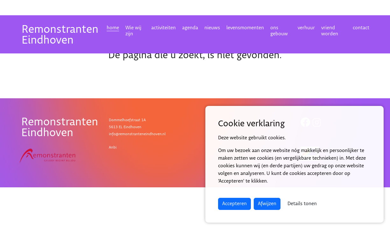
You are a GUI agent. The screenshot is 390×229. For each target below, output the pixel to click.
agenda (190, 27)
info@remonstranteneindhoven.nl (137, 134)
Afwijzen (267, 203)
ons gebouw (279, 30)
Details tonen (302, 203)
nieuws (212, 27)
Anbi (113, 147)
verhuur (306, 27)
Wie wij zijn (133, 30)
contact (361, 27)
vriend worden (329, 30)
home (113, 27)
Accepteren (234, 203)
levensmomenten (245, 27)
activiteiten (163, 27)
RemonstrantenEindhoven (60, 34)
